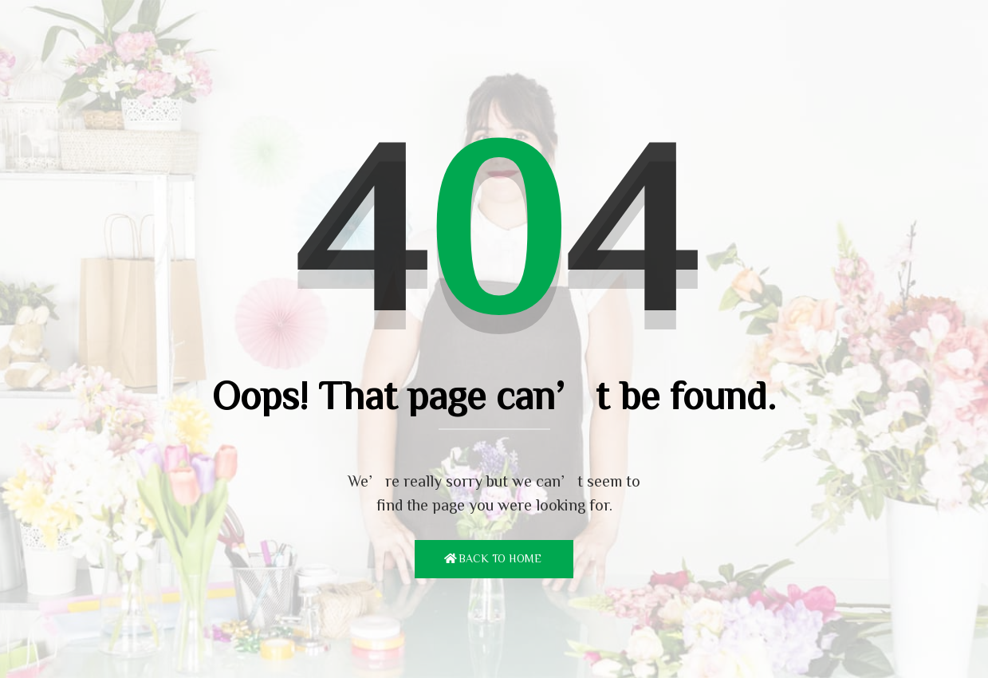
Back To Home (500, 558)
